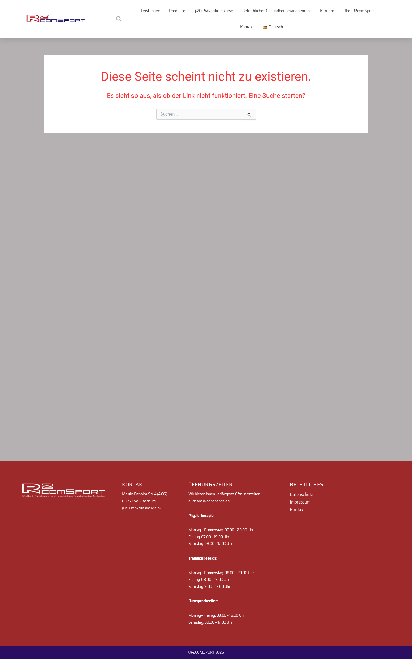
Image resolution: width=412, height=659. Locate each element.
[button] (272, 27)
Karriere (327, 10)
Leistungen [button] (150, 10)
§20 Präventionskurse (213, 10)
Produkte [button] (177, 10)
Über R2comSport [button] (358, 10)
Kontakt (247, 26)
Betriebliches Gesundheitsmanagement (276, 10)
